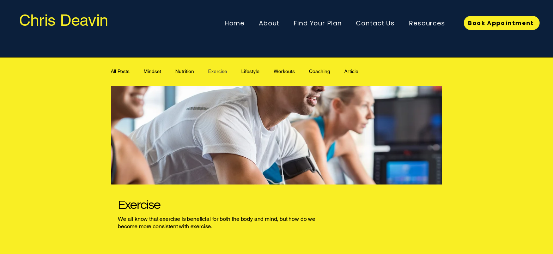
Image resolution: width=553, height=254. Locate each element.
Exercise (217, 71)
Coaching (319, 71)
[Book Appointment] (502, 23)
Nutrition (184, 71)
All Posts (120, 71)
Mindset (152, 71)
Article (351, 71)
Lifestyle (250, 71)
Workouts (284, 71)
